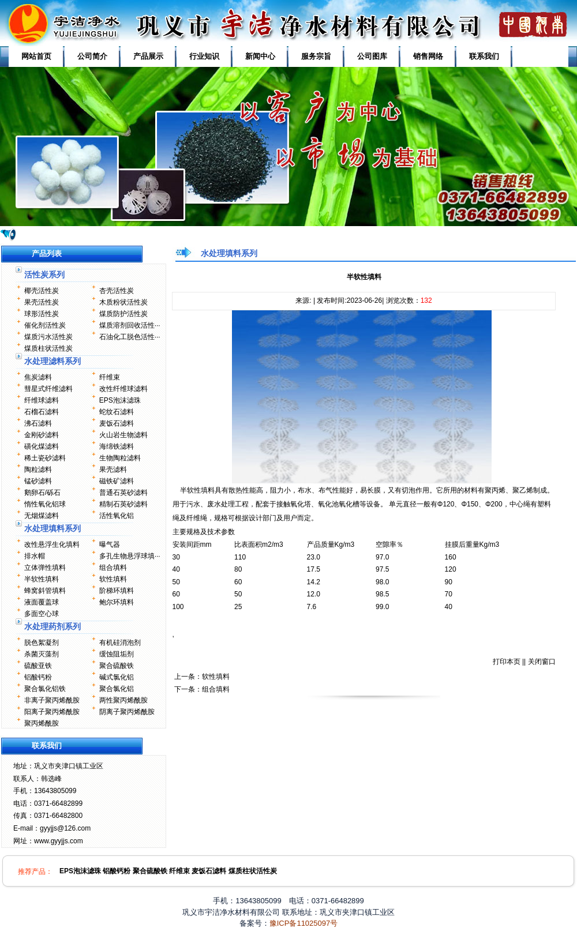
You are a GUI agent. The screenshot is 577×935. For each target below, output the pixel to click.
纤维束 (109, 377)
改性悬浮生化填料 (52, 544)
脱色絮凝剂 (41, 643)
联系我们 (484, 56)
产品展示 (148, 56)
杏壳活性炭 (116, 291)
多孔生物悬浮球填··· (129, 556)
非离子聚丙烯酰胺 (52, 700)
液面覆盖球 (41, 602)
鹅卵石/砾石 (42, 493)
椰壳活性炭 (41, 291)
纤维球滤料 (41, 400)
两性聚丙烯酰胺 (123, 700)
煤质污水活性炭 (48, 337)
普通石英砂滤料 (123, 493)
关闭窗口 (542, 662)
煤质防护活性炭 (123, 314)
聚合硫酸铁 (116, 666)
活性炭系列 (44, 274)
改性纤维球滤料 (123, 389)
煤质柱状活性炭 (48, 348)
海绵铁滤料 (116, 446)
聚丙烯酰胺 (41, 723)
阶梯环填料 (116, 591)
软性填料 (113, 579)
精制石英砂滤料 (123, 504)
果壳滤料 (113, 469)
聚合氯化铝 (116, 689)
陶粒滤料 (38, 469)
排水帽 (34, 556)
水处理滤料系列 (52, 361)
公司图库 (372, 56)
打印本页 (506, 662)
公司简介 (92, 56)
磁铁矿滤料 (116, 481)
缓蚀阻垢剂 (116, 654)
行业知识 (204, 56)
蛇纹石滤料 (116, 412)
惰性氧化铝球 (45, 504)
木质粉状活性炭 (123, 302)
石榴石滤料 (41, 412)
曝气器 (109, 544)
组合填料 (113, 568)
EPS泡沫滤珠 (120, 400)
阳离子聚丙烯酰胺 (52, 712)
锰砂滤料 (38, 481)
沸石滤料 (38, 423)
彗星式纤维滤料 (48, 389)
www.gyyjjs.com (58, 841)
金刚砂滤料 (41, 435)
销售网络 (428, 56)
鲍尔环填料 (116, 602)
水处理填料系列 (52, 528)
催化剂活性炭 (45, 325)
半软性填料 (41, 579)
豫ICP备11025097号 (303, 923)
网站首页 (36, 56)
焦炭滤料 (38, 377)
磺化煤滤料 (41, 446)
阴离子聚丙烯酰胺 (127, 712)
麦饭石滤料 (116, 423)
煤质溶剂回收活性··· (129, 325)
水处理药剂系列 (52, 626)
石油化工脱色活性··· (129, 337)
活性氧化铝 (116, 516)
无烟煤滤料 (41, 516)
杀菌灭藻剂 (41, 654)
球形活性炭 (41, 314)
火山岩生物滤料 (123, 435)
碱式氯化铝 (116, 677)
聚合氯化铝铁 (45, 689)
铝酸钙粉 (38, 677)
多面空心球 (41, 614)
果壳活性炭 (41, 302)
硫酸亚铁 (38, 666)
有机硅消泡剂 (120, 643)
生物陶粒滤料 (120, 458)
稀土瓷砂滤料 (45, 458)
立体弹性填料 (45, 568)
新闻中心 (260, 56)
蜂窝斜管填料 (45, 591)
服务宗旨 (316, 56)
